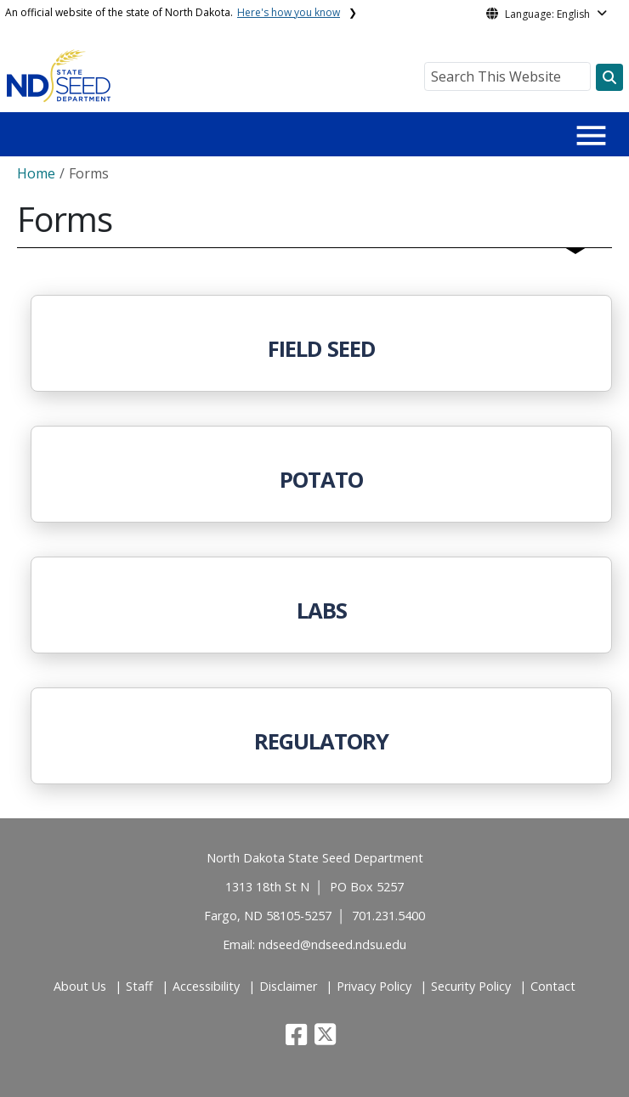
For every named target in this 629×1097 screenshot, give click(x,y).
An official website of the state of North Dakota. (172, 12)
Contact (552, 986)
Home (36, 173)
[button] (298, 1039)
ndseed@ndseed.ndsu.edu (332, 944)
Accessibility (206, 986)
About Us (80, 986)
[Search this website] (609, 77)
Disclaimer (288, 986)
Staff (139, 986)
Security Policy (471, 986)
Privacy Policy (374, 986)
